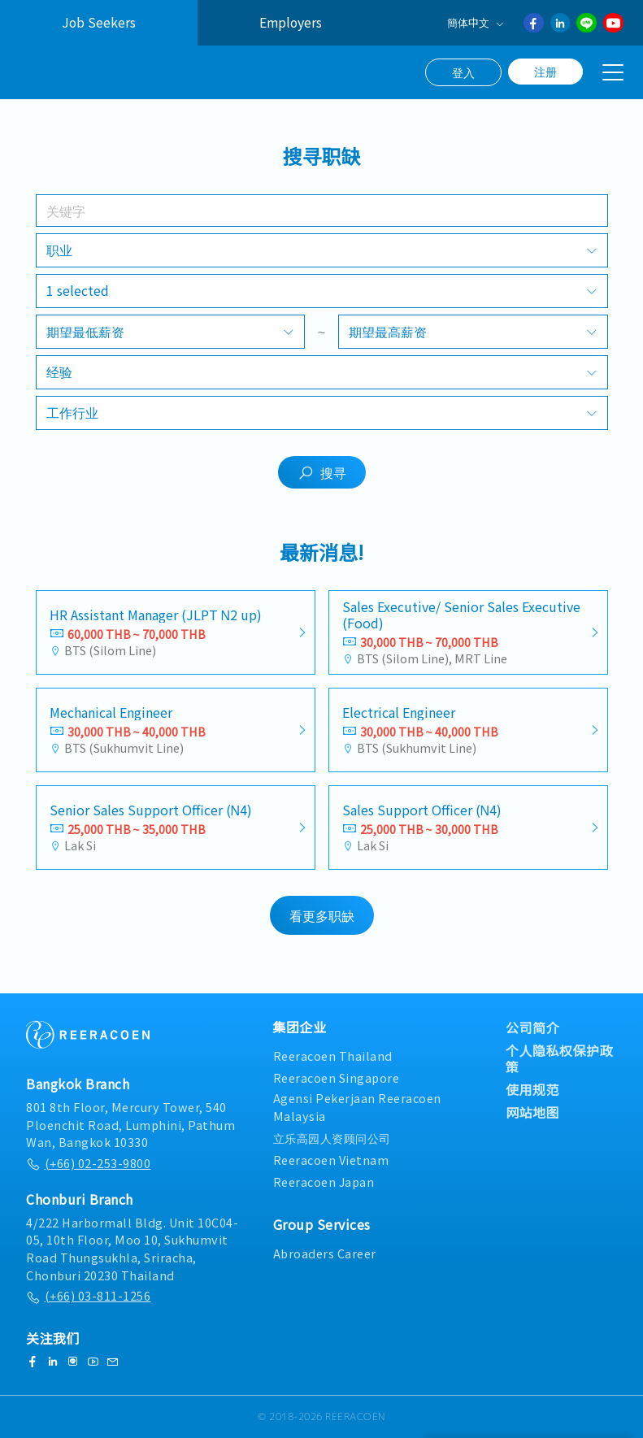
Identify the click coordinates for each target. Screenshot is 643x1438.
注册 (545, 71)
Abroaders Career (324, 1253)
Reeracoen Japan (324, 1181)
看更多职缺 (321, 922)
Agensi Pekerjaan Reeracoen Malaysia (357, 1106)
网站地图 (532, 1112)
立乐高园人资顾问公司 (332, 1137)
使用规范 (532, 1089)
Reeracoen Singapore (336, 1077)
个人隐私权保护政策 (559, 1058)
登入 (463, 72)
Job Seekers (99, 22)
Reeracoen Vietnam (331, 1159)
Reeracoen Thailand (333, 1055)
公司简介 (532, 1027)
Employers (290, 22)
